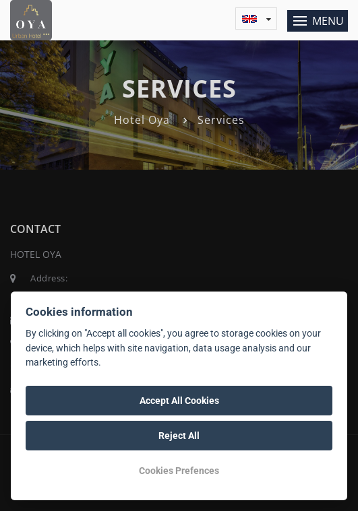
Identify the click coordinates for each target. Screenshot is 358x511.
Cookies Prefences (179, 470)
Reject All (179, 435)
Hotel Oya (142, 119)
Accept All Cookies (179, 400)
